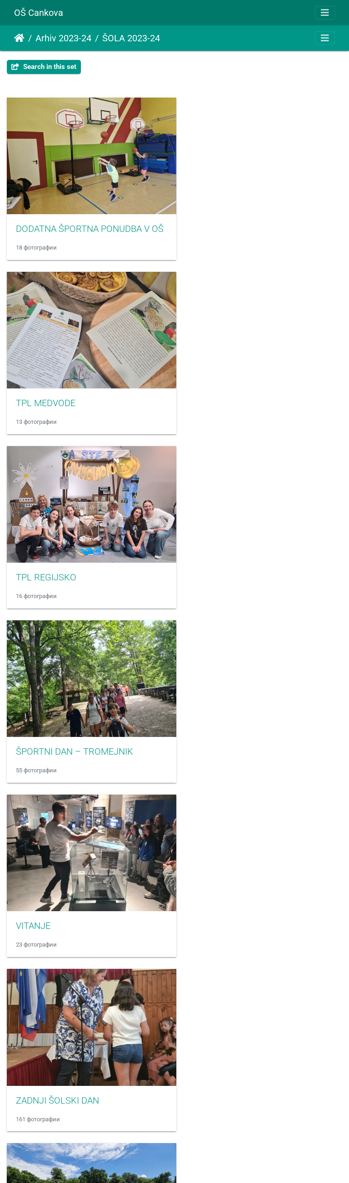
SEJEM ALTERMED (53, 895)
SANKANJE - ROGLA (231, 727)
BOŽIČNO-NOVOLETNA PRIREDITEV (262, 1064)
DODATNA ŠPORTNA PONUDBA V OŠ (90, 222)
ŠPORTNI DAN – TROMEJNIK (249, 391)
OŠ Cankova (38, 12)
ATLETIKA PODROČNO (61, 727)
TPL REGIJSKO (46, 391)
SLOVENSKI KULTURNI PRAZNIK (255, 895)
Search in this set (43, 67)
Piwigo (194, 1163)
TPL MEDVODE (220, 222)
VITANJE (33, 559)
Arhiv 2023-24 (63, 38)
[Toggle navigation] (325, 13)
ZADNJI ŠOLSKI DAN (232, 559)
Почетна (19, 38)
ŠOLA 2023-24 (131, 38)
